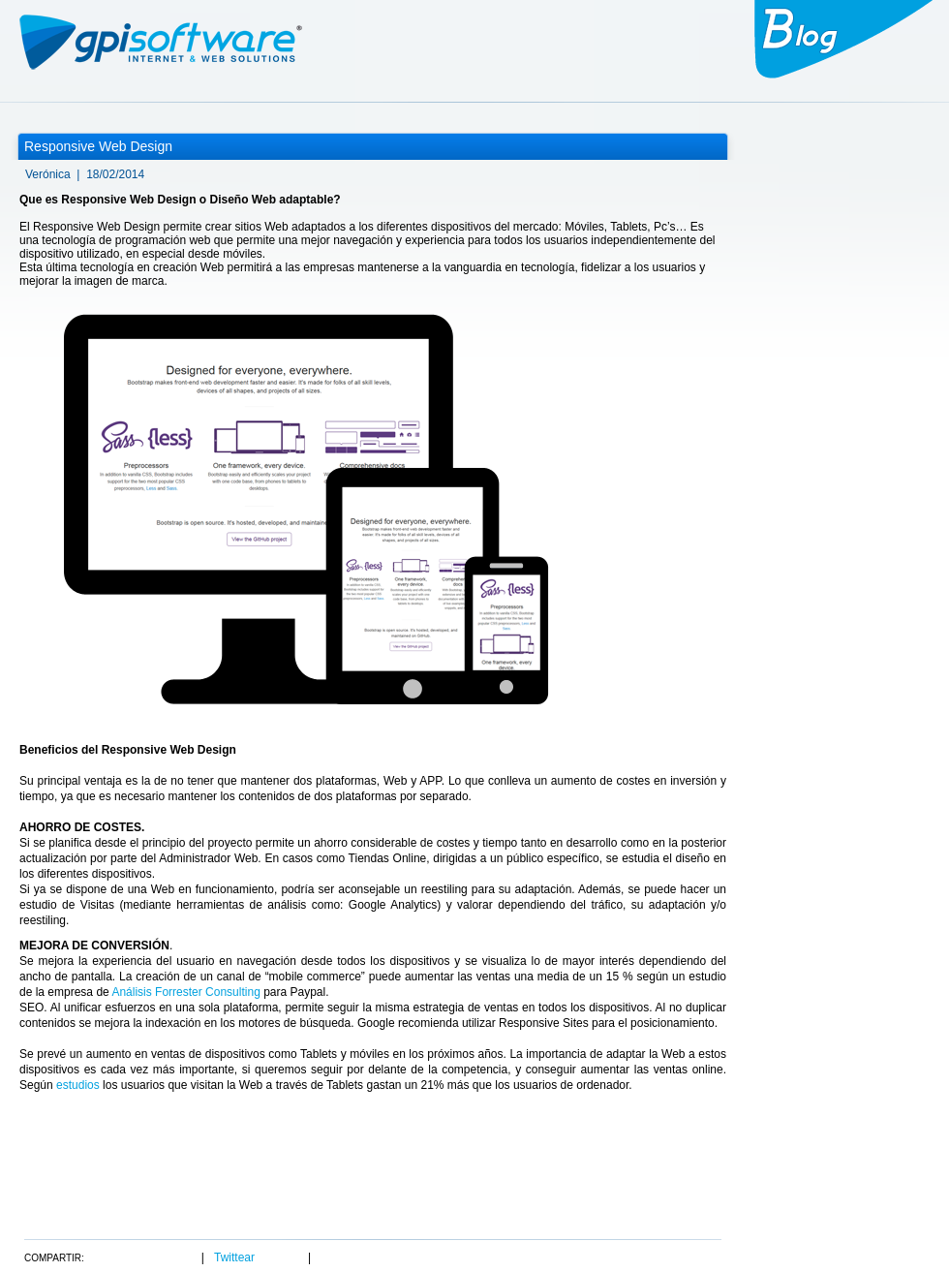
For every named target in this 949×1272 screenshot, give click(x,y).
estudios (78, 1085)
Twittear (234, 1257)
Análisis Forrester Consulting (185, 992)
